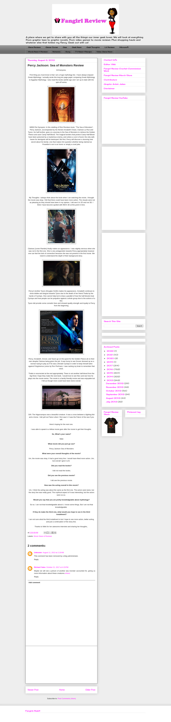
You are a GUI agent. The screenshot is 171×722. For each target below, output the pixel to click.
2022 (110, 351)
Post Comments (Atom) (67, 699)
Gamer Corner (52, 47)
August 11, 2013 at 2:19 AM (53, 553)
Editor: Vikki (110, 64)
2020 (111, 358)
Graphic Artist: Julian (114, 84)
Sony (67, 52)
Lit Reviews (109, 47)
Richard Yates (40, 567)
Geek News (76, 47)
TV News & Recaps (83, 52)
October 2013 (114, 391)
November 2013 (115, 387)
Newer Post (33, 690)
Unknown (38, 553)
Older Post (90, 690)
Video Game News (104, 52)
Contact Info (110, 60)
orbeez (67, 573)
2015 (110, 373)
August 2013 (113, 398)
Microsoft (124, 47)
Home (62, 690)
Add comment (34, 582)
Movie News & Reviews (38, 52)
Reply (36, 559)
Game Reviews (34, 47)
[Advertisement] (61, 664)
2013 (110, 380)
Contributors (110, 80)
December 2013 (115, 383)
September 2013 (115, 394)
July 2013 (112, 402)
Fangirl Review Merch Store (118, 75)
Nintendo (57, 52)
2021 (110, 355)
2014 (110, 376)
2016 (110, 369)
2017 (110, 365)
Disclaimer (109, 88)
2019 (110, 362)
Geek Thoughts (93, 47)
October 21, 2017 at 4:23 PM (57, 567)
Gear (65, 47)
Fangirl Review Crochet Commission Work (122, 69)
